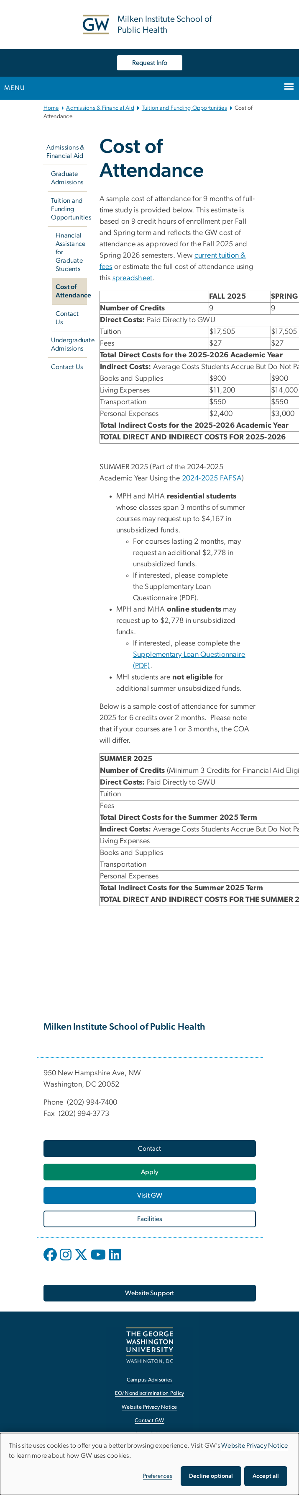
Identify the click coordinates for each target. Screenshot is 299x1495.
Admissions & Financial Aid (100, 108)
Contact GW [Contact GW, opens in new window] (149, 1420)
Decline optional (211, 1476)
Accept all (266, 1476)
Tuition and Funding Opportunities (184, 108)
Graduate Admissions (67, 178)
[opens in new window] (51, 1260)
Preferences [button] (157, 1476)
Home (51, 108)
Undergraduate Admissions (69, 344)
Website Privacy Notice (254, 1445)
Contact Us (67, 317)
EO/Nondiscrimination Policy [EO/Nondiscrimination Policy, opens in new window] (149, 1393)
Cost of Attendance (71, 291)
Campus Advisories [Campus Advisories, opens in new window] (149, 1380)
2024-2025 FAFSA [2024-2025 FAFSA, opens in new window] (212, 478)
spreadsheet (132, 278)
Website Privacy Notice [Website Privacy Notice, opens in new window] (149, 1407)
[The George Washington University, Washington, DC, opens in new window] (149, 1345)
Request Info (149, 62)
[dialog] (149, 1464)
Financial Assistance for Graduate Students (71, 252)
